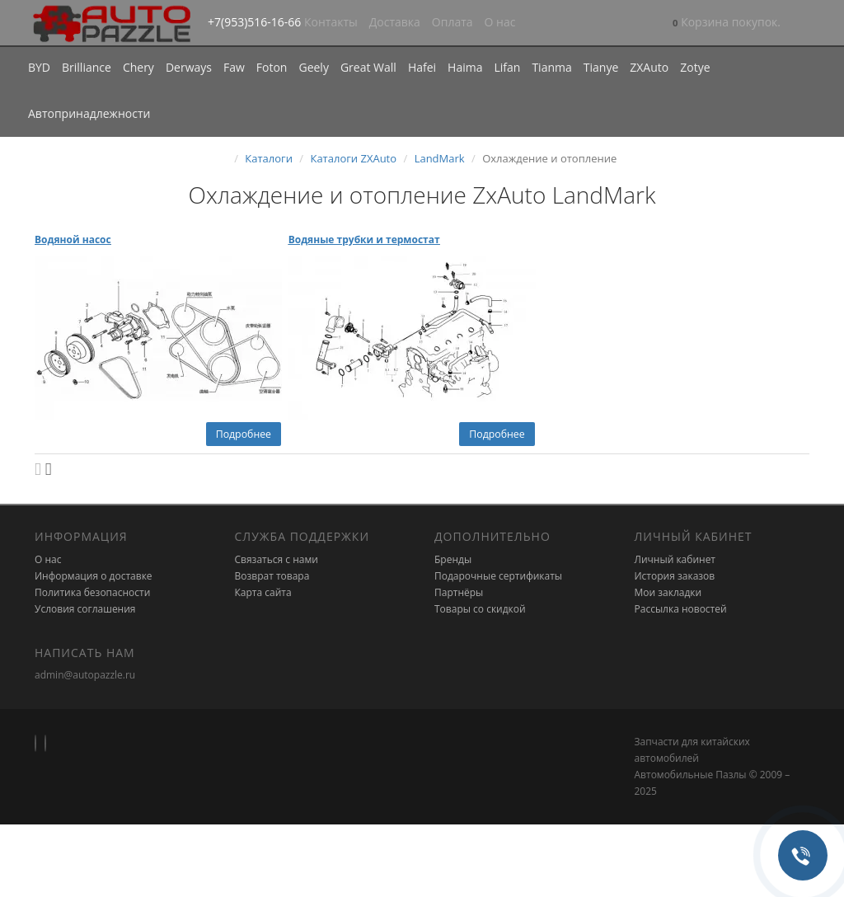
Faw (234, 67)
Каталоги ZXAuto (353, 158)
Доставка (394, 22)
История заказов (675, 576)
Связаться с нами (276, 559)
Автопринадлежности (89, 113)
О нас (500, 22)
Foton (272, 67)
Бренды (452, 559)
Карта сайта (263, 592)
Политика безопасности (92, 592)
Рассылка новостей (681, 609)
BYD (39, 67)
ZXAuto (649, 67)
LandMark (440, 158)
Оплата (452, 22)
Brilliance (86, 67)
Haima (465, 67)
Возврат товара (272, 576)
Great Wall (368, 67)
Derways (189, 67)
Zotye (695, 67)
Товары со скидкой (480, 609)
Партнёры (458, 592)
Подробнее (243, 434)
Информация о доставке (93, 576)
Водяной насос (73, 239)
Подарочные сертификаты (498, 576)
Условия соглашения (85, 609)
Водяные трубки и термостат (364, 239)
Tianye (601, 67)
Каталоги (269, 158)
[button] (726, 23)
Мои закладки (668, 592)
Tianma (551, 67)
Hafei (422, 67)
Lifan (507, 67)
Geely (313, 67)
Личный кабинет (675, 559)
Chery (138, 67)
